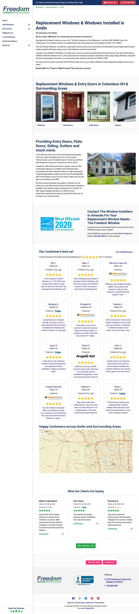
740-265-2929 (127, 3)
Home (39, 7)
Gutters (118, 125)
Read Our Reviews (16, 610)
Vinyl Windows (8, 20)
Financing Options (9, 37)
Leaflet (98, 471)
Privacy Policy (99, 604)
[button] (42, 432)
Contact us (127, 233)
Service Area (51, 7)
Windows (41, 125)
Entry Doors (68, 125)
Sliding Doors (7, 28)
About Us (70, 604)
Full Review (51, 533)
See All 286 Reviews (124, 251)
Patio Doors (94, 125)
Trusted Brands (8, 33)
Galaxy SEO (90, 609)
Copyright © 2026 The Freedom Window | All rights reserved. (86, 607)
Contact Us (110, 3)
